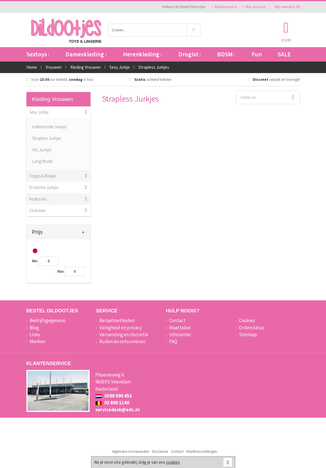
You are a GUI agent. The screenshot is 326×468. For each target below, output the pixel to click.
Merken (37, 341)
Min (35, 261)
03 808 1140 (112, 403)
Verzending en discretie (123, 334)
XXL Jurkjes (41, 149)
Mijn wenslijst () (285, 6)
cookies (173, 462)
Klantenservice (223, 6)
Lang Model (42, 161)
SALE (284, 54)
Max (60, 271)
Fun (257, 54)
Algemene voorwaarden (130, 451)
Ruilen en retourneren (122, 341)
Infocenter (180, 334)
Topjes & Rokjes (42, 176)
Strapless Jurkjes (46, 138)
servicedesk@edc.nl (117, 409)
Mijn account (253, 6)
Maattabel (180, 327)
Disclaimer (160, 451)
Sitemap (248, 334)
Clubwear (37, 210)
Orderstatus (251, 327)
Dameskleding (86, 54)
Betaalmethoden (117, 320)
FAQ (173, 341)
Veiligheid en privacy (120, 327)
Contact (177, 320)
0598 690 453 (113, 396)
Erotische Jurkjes (44, 187)
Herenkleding (142, 54)
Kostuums (38, 199)
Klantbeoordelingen (201, 451)
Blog (34, 327)
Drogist (189, 54)
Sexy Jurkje (39, 112)
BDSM (226, 54)
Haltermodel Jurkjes (49, 126)
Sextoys (37, 54)
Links (35, 334)
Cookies (247, 320)
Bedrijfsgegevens (47, 320)
